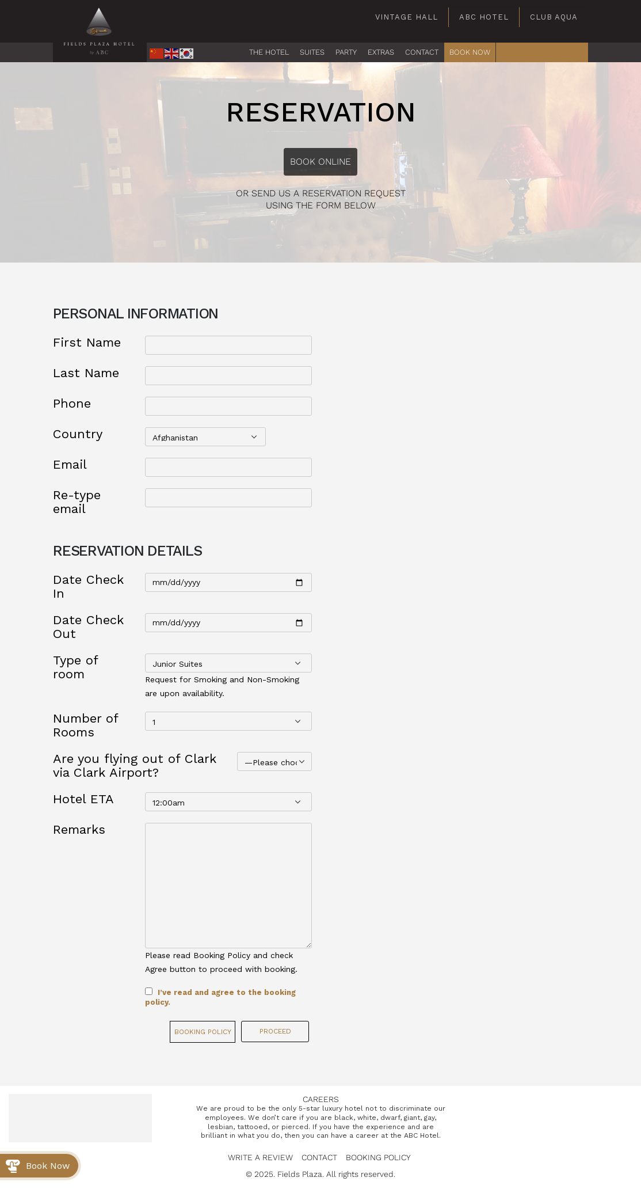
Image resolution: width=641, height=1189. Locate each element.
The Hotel (269, 52)
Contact (319, 1157)
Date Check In (88, 587)
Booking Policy (202, 1032)
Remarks (79, 830)
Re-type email (77, 502)
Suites (312, 52)
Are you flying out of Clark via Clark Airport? (134, 766)
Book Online (320, 161)
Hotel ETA (83, 799)
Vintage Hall (406, 17)
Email (70, 465)
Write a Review (260, 1157)
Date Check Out (88, 627)
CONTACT (421, 52)
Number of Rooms (85, 725)
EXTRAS (381, 52)
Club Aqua (554, 17)
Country (77, 434)
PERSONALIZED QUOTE (542, 52)
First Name (87, 343)
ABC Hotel (484, 17)
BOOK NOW (469, 52)
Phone (72, 404)
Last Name (86, 373)
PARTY (346, 52)
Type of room (75, 667)
